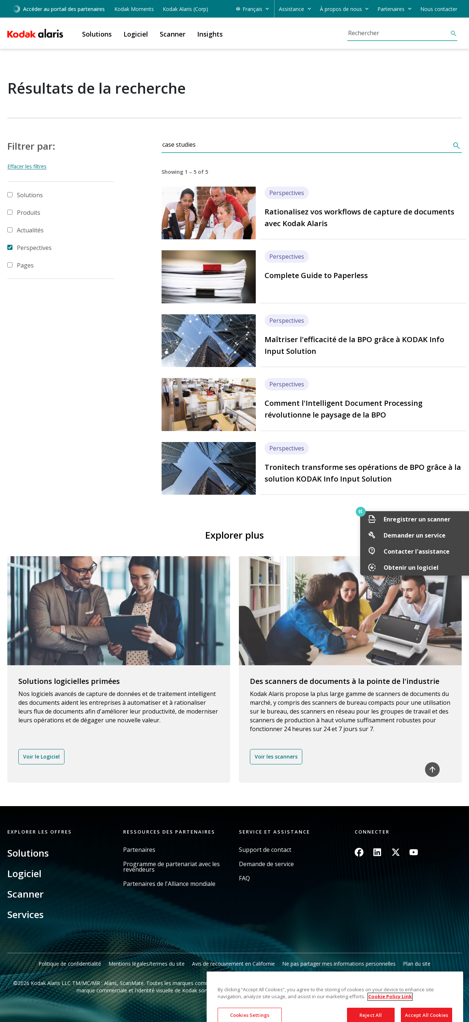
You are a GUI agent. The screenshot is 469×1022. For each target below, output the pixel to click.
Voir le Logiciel (41, 756)
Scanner (25, 894)
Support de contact (265, 850)
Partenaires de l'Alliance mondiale (169, 884)
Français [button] (252, 8)
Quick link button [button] (447, 511)
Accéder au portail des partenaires (58, 9)
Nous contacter (438, 8)
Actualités (30, 230)
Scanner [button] (172, 34)
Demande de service (266, 864)
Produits (28, 213)
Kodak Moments (134, 8)
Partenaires (139, 850)
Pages (25, 265)
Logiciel (24, 873)
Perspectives (34, 248)
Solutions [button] (97, 34)
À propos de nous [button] (341, 8)
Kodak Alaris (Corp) (185, 8)
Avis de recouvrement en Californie (233, 963)
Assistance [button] (291, 8)
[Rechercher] (398, 33)
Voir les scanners (276, 756)
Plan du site (417, 963)
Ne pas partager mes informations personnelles (339, 963)
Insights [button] (210, 34)
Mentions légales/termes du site (146, 963)
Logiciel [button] (135, 34)
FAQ (244, 878)
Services (25, 914)
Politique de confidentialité (69, 963)
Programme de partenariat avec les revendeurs (171, 866)
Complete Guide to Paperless (316, 275)
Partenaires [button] (391, 8)
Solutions (30, 195)
